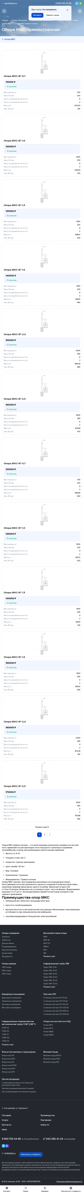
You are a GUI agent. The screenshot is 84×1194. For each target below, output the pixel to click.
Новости (45, 1125)
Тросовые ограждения (11, 1004)
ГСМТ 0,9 (5, 1041)
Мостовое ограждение (11, 1008)
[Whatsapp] (80, 3)
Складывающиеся (9, 947)
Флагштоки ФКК (8, 1059)
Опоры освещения (19, 20)
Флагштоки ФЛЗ (8, 1069)
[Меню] (4, 11)
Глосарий (6, 1116)
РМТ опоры (6, 974)
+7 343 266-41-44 (53, 1139)
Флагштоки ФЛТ (8, 1072)
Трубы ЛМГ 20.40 (50, 977)
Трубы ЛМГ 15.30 (50, 967)
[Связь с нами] (79, 11)
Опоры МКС (6, 24)
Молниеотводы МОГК (52, 1055)
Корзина (44, 1189)
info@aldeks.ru (10, 1153)
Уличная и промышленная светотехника (18, 1088)
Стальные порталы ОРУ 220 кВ (56, 1008)
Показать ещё (49, 956)
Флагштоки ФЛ (8, 1062)
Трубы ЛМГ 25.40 (50, 980)
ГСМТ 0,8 (5, 1038)
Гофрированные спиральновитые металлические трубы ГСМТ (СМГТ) (18, 1023)
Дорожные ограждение (11, 998)
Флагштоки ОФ (8, 1055)
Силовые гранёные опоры (67, 20)
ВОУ (45, 950)
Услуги (5, 1120)
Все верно (37, 15)
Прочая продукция (10, 1079)
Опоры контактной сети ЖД (57, 1022)
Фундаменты (7, 956)
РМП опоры (6, 967)
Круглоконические (9, 950)
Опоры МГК (48, 1025)
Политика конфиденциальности (69, 1181)
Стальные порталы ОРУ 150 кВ (55, 1004)
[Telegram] (76, 3)
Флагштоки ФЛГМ (9, 1065)
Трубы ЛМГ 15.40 (50, 970)
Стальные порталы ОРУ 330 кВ (55, 1011)
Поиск (25, 1189)
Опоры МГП (48, 1028)
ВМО (45, 937)
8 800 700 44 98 (63, 3)
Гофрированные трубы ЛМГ (56, 964)
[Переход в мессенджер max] (7, 1146)
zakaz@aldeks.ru (10, 3)
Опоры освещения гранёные (41, 20)
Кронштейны (7, 953)
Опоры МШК (48, 1031)
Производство (48, 1116)
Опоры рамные (9, 964)
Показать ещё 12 (42, 827)
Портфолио (46, 1120)
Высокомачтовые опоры (55, 933)
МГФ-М (46, 940)
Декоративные (8, 943)
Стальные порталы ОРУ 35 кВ (55, 998)
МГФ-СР (46, 943)
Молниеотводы (50, 1052)
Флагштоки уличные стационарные (18, 1052)
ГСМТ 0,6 (5, 1031)
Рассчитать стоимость (31, 1154)
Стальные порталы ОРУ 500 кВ (56, 1014)
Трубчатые (6, 940)
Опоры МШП (48, 1035)
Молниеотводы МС (51, 1062)
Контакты (6, 1125)
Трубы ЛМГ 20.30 (50, 974)
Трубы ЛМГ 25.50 (50, 984)
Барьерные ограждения (13, 994)
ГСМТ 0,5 (5, 1028)
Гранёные (6, 937)
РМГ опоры (6, 970)
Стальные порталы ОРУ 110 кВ (55, 1001)
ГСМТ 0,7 (5, 1034)
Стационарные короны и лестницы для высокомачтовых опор (17, 1084)
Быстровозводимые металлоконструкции (19, 1092)
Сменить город (52, 15)
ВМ (44, 953)
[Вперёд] (49, 834)
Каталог (6, 1189)
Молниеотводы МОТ (51, 1059)
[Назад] (34, 834)
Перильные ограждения (11, 1001)
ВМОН (46, 947)
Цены (4, 1130)
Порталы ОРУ (49, 994)
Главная (5, 20)
